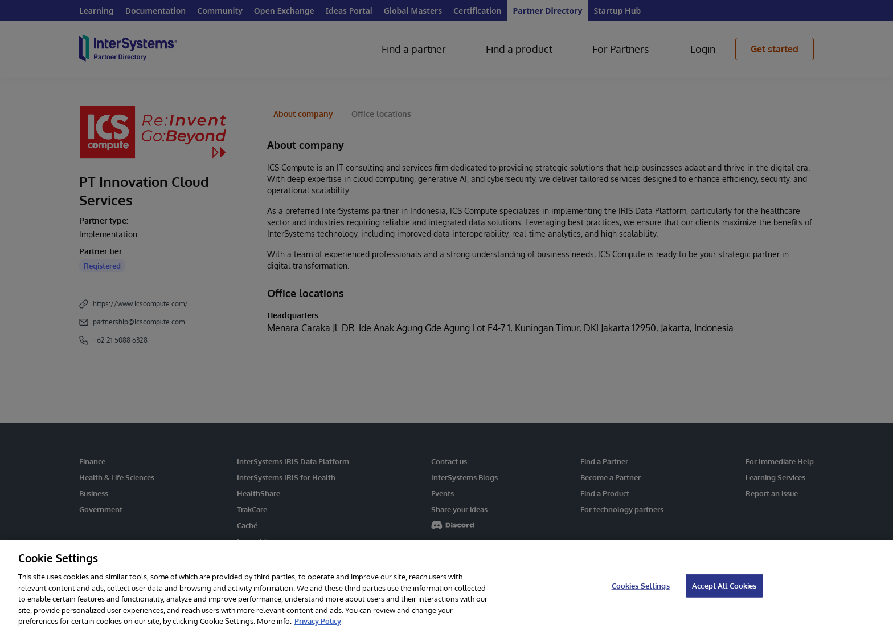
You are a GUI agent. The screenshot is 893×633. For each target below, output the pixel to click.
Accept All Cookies (724, 585)
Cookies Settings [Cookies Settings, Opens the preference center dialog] (641, 585)
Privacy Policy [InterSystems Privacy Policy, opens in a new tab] (317, 621)
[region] (446, 586)
